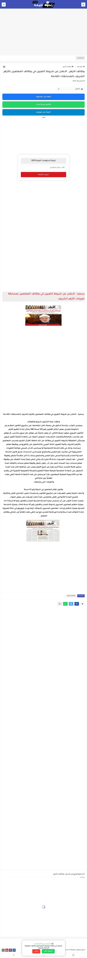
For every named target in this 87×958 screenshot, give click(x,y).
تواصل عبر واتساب (43, 104)
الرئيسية (81, 67)
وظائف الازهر (68, 67)
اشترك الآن (48, 951)
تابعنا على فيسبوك (43, 97)
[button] (76, 604)
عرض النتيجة (43, 175)
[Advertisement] (43, 37)
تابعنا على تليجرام (43, 112)
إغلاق (36, 951)
